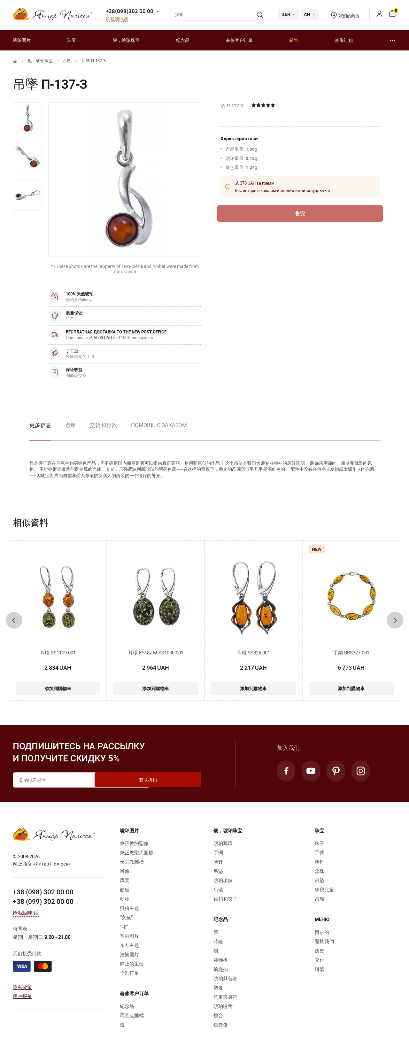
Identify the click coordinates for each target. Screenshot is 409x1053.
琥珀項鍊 (223, 880)
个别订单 (129, 973)
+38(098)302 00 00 (129, 11)
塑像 (218, 987)
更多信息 (40, 425)
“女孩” (126, 917)
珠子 (319, 843)
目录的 (322, 932)
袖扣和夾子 (225, 899)
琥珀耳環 (223, 843)
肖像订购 (344, 40)
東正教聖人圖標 (136, 852)
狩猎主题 (129, 908)
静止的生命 (132, 963)
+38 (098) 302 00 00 (43, 891)
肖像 (124, 871)
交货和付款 (103, 425)
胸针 (218, 861)
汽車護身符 (225, 997)
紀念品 (127, 1006)
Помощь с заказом (159, 425)
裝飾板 (220, 960)
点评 (70, 425)
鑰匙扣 (220, 969)
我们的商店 (345, 15)
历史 (319, 950)
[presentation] (14, 620)
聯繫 (319, 969)
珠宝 (71, 40)
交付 (319, 960)
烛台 (218, 1015)
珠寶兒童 (324, 889)
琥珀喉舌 (223, 1006)
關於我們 (324, 941)
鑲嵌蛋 (220, 1024)
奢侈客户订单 (239, 40)
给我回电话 (117, 19)
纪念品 (182, 40)
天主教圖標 (132, 861)
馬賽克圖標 (132, 1015)
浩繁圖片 (129, 954)
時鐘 (218, 941)
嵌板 (124, 889)
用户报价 (22, 996)
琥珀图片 (22, 40)
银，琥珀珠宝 (126, 40)
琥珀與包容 (225, 978)
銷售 (293, 40)
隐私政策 (22, 987)
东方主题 (129, 945)
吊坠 (67, 60)
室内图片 (129, 936)
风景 (124, 880)
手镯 (218, 852)
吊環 (218, 889)
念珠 (319, 871)
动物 (124, 899)
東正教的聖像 (134, 843)
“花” (124, 926)
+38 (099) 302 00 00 (43, 900)
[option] (27, 118)
